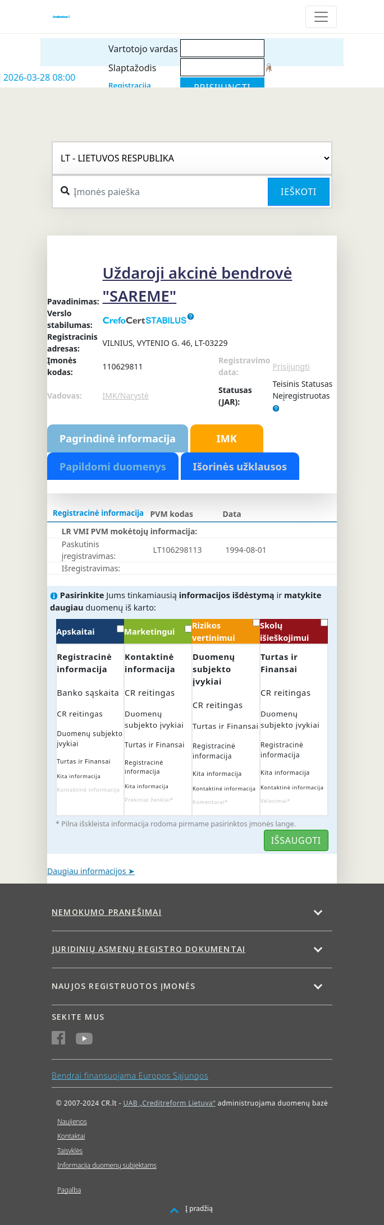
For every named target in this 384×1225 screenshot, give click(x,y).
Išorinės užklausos (240, 466)
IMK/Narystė (126, 395)
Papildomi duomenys (113, 466)
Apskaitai (90, 631)
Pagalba (69, 1190)
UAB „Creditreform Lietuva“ (170, 1103)
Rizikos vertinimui (226, 631)
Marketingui (158, 631)
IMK (226, 438)
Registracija (129, 85)
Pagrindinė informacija (118, 438)
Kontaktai (71, 1136)
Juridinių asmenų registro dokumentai (148, 949)
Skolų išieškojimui (294, 631)
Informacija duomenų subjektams (107, 1165)
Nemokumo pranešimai (107, 912)
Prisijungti (290, 366)
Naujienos (72, 1121)
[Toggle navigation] (321, 17)
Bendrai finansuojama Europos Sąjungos (130, 1075)
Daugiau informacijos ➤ (91, 871)
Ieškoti (299, 192)
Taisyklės (70, 1150)
